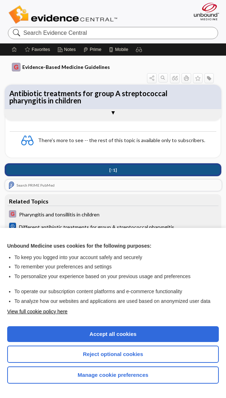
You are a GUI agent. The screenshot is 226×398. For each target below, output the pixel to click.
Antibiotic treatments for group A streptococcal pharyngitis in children (88, 97)
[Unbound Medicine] (204, 11)
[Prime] (92, 49)
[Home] (14, 49)
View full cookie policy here (37, 311)
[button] (139, 49)
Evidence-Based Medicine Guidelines (61, 67)
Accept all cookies (113, 334)
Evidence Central (64, 14)
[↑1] (113, 170)
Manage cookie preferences (113, 375)
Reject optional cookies (113, 354)
